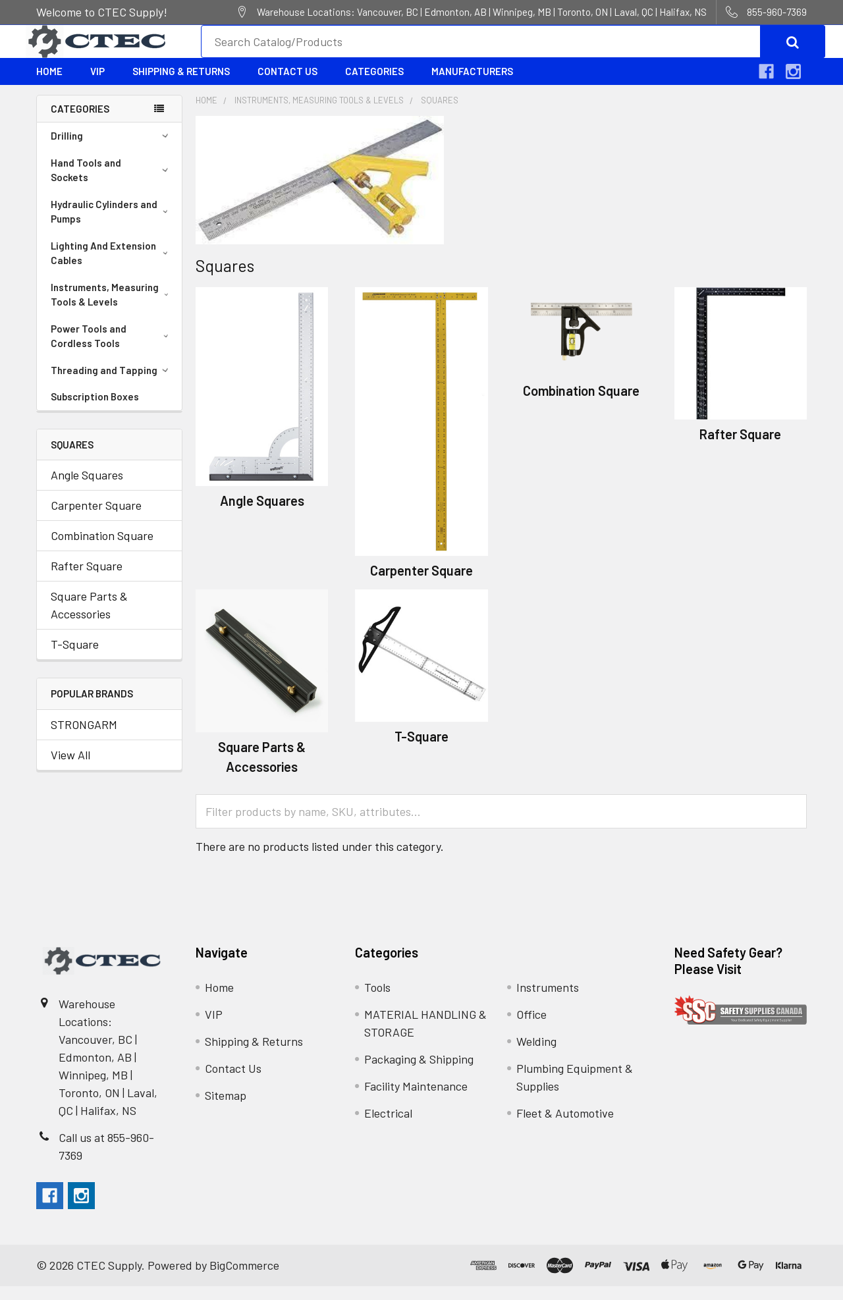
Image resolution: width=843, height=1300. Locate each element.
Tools (377, 1001)
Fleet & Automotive (565, 1127)
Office (531, 1028)
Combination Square (102, 549)
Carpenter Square (96, 519)
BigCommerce (244, 1279)
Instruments (547, 1001)
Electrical (388, 1127)
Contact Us (287, 85)
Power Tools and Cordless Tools (112, 350)
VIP (97, 85)
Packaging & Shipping (419, 1073)
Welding (536, 1055)
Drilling (112, 149)
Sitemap (225, 1109)
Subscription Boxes (95, 410)
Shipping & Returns (181, 85)
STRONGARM (84, 738)
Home (49, 85)
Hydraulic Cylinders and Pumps (112, 225)
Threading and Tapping (112, 384)
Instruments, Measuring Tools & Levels (112, 308)
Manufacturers (472, 85)
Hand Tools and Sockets (112, 184)
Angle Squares (87, 488)
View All (70, 768)
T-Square (75, 658)
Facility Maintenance (416, 1100)
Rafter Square (86, 579)
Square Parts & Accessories (89, 619)
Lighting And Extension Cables (112, 267)
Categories (374, 85)
